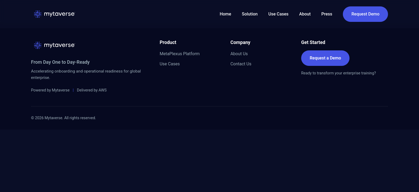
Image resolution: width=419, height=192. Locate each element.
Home (225, 14)
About (305, 14)
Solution (250, 14)
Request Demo (365, 14)
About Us (239, 53)
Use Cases (278, 14)
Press (326, 14)
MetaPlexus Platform (180, 53)
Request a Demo (325, 58)
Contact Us (240, 63)
